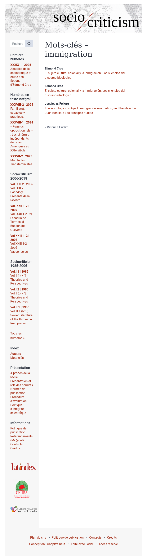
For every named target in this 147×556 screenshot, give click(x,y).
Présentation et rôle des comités (21, 383)
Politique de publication (18, 430)
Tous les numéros (16, 336)
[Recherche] (17, 43)
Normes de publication (17, 391)
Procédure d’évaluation (18, 399)
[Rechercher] (29, 43)
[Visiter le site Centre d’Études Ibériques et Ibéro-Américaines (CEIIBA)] (21, 488)
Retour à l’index (57, 127)
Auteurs (15, 354)
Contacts (16, 444)
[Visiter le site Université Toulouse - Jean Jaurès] (21, 509)
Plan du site (38, 537)
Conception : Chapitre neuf (47, 544)
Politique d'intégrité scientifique (18, 409)
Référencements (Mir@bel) (21, 438)
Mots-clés (17, 358)
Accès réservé (108, 544)
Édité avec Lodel (82, 544)
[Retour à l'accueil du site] (73, 18)
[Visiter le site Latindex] (21, 467)
